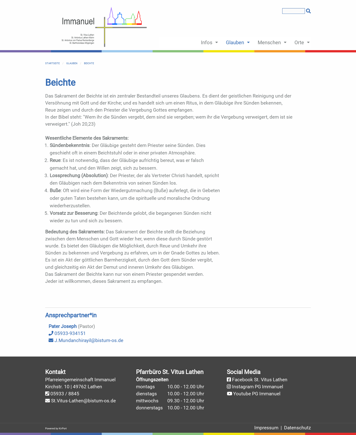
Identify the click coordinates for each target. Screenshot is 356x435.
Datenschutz (297, 427)
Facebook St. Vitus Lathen (259, 379)
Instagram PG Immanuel (257, 386)
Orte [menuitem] (299, 42)
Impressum (266, 427)
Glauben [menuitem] (235, 42)
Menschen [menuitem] (269, 42)
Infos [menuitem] (206, 42)
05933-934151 (67, 333)
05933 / (59, 393)
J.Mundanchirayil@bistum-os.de (86, 340)
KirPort (63, 428)
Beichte (89, 63)
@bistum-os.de (100, 400)
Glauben (71, 63)
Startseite (52, 63)
